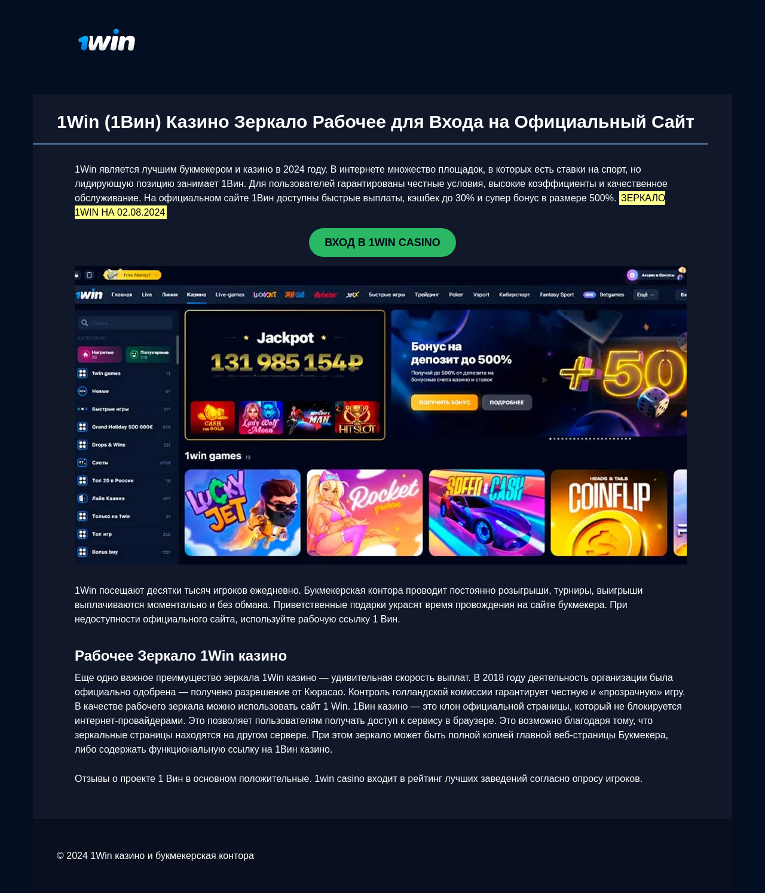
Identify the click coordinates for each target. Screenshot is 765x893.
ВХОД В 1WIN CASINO (382, 242)
